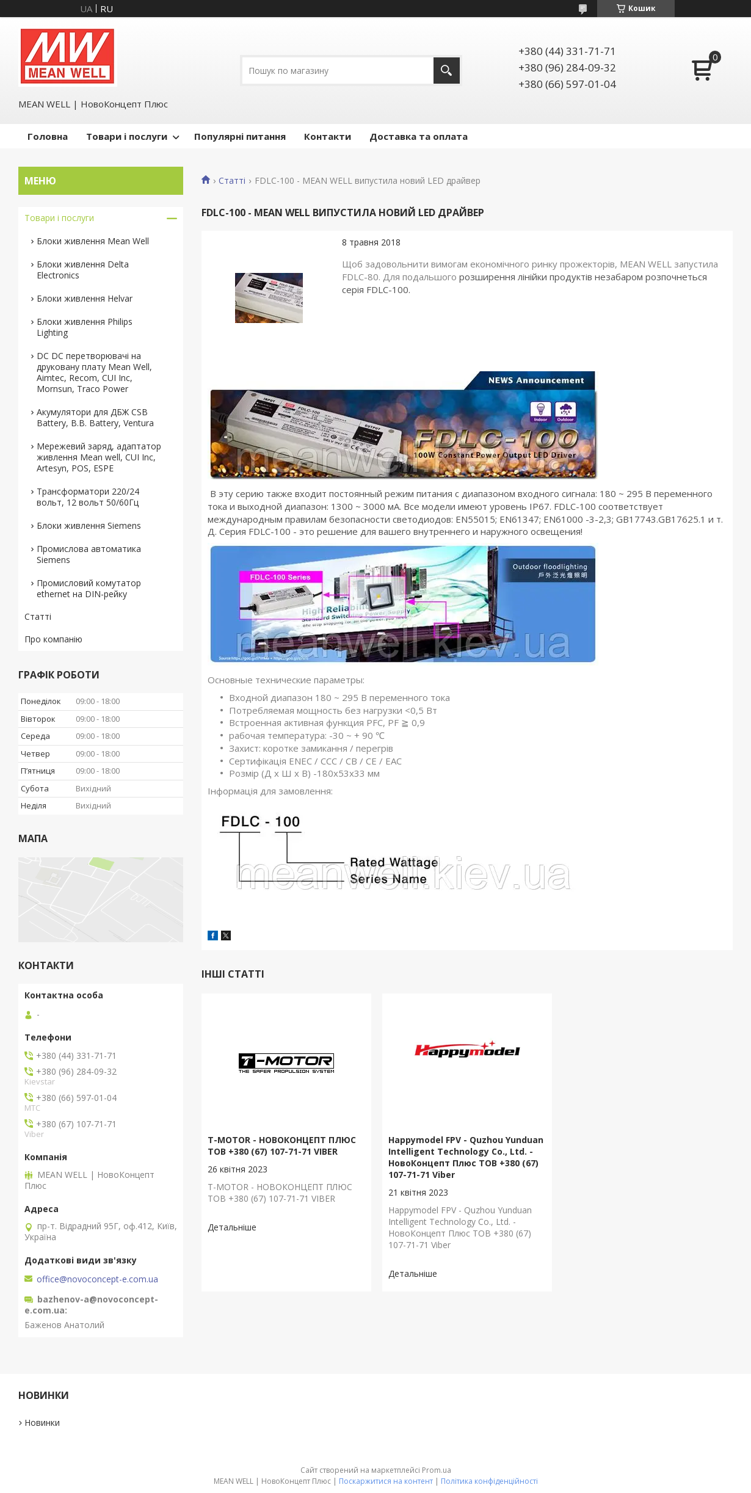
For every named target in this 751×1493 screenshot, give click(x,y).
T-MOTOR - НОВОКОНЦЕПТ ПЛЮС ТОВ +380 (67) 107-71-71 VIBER (282, 1145)
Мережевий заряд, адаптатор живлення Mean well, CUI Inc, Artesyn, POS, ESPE (99, 457)
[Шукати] (447, 70)
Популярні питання (240, 136)
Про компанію (53, 639)
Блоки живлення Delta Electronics (83, 269)
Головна (47, 136)
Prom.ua (436, 1470)
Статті (232, 180)
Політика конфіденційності (489, 1481)
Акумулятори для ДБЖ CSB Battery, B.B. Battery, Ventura (95, 417)
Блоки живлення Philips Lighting (84, 327)
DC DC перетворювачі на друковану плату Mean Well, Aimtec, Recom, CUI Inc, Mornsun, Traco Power (94, 372)
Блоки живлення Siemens (89, 525)
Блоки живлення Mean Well (93, 241)
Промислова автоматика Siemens (89, 554)
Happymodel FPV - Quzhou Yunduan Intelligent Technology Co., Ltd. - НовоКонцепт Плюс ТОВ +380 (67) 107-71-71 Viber (465, 1157)
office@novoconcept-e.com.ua (97, 1279)
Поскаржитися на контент (386, 1481)
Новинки (42, 1422)
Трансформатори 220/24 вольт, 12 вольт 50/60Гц (88, 496)
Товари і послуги (126, 136)
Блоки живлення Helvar (84, 298)
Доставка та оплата (418, 136)
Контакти (327, 136)
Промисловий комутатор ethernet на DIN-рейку (89, 588)
